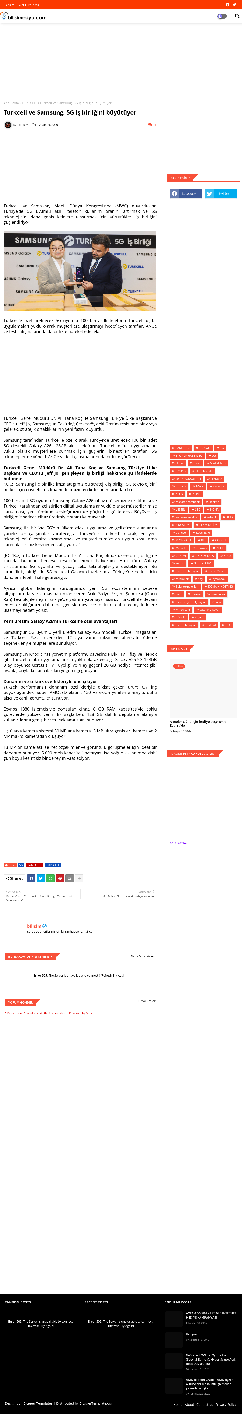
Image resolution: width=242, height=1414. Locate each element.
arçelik (199, 617)
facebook (189, 193)
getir (179, 594)
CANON (181, 556)
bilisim (34, 926)
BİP (203, 540)
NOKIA (214, 509)
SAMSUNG (35, 865)
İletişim (191, 1334)
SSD (197, 509)
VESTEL (180, 509)
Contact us (204, 1404)
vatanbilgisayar (210, 610)
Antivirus (218, 486)
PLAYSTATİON (209, 525)
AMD (229, 517)
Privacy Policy (225, 1404)
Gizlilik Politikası (29, 5)
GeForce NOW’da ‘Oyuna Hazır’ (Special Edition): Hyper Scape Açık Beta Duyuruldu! (210, 1359)
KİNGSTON (183, 525)
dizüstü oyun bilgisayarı (191, 602)
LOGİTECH (203, 533)
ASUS (179, 494)
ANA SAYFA (178, 843)
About (189, 1404)
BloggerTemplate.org (96, 1403)
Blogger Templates (38, 1403)
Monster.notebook (188, 502)
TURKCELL (29, 103)
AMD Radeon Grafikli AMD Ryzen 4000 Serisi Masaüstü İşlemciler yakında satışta (209, 1384)
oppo (197, 463)
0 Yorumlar (147, 1001)
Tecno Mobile (217, 571)
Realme (214, 502)
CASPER (181, 471)
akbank (212, 517)
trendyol (181, 533)
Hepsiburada (204, 471)
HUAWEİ (205, 448)
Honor (180, 463)
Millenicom (183, 610)
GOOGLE (221, 540)
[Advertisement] (121, 60)
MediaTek (182, 579)
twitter (224, 193)
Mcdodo (181, 548)
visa (218, 602)
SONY (199, 486)
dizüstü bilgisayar (187, 571)
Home (177, 1404)
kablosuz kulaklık (186, 517)
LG (222, 448)
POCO (220, 548)
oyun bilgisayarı (186, 625)
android (211, 625)
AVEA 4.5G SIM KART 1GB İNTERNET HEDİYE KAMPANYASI (211, 1315)
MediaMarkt (218, 463)
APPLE (197, 494)
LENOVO (216, 479)
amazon (201, 548)
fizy (200, 579)
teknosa (181, 486)
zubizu (180, 563)
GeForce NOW (205, 556)
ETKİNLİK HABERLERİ (189, 456)
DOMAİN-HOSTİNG (220, 586)
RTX (228, 625)
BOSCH (180, 617)
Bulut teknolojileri (187, 586)
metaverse (218, 594)
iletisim (10, 5)
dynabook (219, 579)
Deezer (196, 594)
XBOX (227, 556)
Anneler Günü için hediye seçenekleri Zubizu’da (199, 724)
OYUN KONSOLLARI (188, 479)
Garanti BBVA (203, 563)
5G (21, 865)
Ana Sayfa (11, 103)
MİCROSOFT (183, 540)
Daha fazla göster (142, 956)
